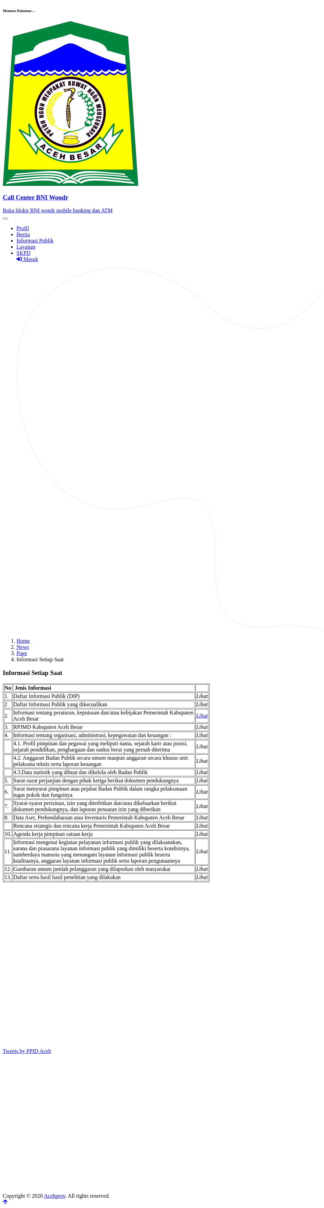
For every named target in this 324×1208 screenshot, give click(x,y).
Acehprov (54, 1196)
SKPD (23, 253)
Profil (22, 228)
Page (21, 653)
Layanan (25, 247)
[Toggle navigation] (5, 218)
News (22, 647)
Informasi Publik (34, 241)
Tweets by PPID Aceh (27, 1051)
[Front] (162, 197)
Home (23, 641)
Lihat (202, 716)
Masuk (27, 259)
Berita (23, 234)
